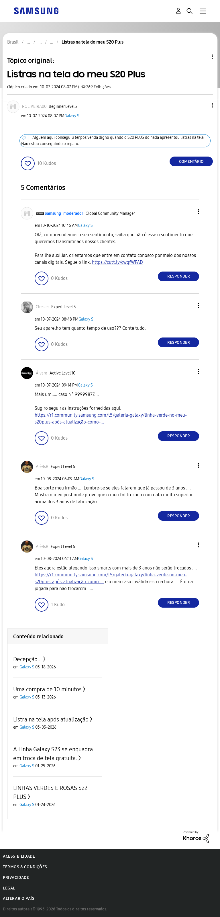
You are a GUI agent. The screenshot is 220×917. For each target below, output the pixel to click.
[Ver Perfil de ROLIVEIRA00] (34, 106)
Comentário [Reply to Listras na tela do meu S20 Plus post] (191, 161)
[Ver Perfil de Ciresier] (42, 307)
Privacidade (16, 877)
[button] (202, 105)
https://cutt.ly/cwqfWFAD (117, 262)
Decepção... (27, 659)
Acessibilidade (19, 856)
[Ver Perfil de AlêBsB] (42, 466)
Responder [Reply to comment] (178, 276)
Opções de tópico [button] (202, 56)
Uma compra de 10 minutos (47, 689)
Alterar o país (18, 898)
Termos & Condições (25, 867)
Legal (9, 888)
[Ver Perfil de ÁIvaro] (41, 373)
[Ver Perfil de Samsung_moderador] (64, 213)
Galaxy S (71, 116)
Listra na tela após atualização (51, 719)
